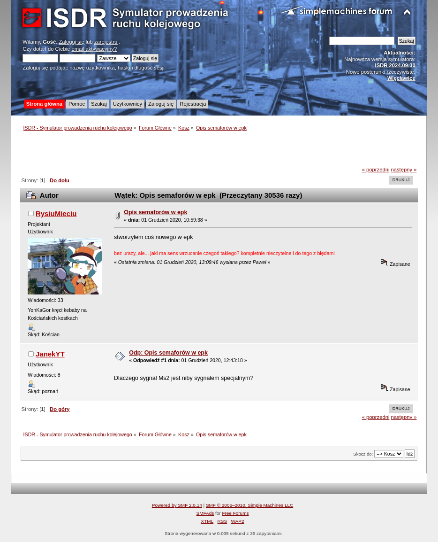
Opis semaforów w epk (155, 212)
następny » (404, 169)
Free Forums (235, 513)
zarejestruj (106, 42)
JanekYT (50, 354)
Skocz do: (363, 454)
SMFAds (205, 513)
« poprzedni (376, 169)
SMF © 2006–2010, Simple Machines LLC (249, 505)
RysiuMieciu (56, 213)
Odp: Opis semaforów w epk (168, 352)
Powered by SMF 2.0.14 (177, 505)
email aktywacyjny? (94, 49)
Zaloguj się (71, 42)
